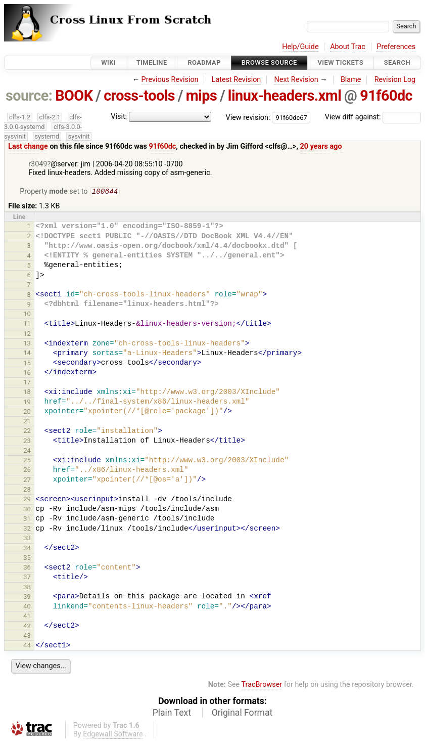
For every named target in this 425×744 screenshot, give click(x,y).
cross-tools (139, 95)
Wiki (108, 62)
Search (397, 62)
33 (27, 539)
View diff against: (373, 117)
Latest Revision (236, 79)
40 (27, 607)
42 (27, 627)
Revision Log (395, 79)
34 (27, 549)
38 (27, 588)
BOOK (73, 95)
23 (27, 442)
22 (27, 431)
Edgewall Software (113, 735)
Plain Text (172, 714)
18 (27, 393)
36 (27, 568)
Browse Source (269, 62)
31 (27, 519)
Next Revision (296, 79)
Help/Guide (300, 46)
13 (27, 344)
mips (201, 95)
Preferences (395, 46)
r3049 (37, 164)
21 (27, 422)
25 (27, 461)
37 (27, 578)
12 (27, 334)
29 (27, 500)
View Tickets (340, 62)
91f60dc (386, 95)
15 (27, 364)
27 (27, 481)
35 (27, 558)
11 (27, 324)
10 (27, 315)
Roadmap (204, 62)
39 (27, 597)
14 (27, 354)
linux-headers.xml (284, 95)
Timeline (151, 62)
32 (27, 529)
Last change (28, 146)
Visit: (119, 116)
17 (27, 383)
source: (29, 95)
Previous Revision (170, 79)
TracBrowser (262, 685)
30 (27, 510)
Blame (351, 79)
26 (27, 470)
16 (27, 373)
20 (27, 412)
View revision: (248, 117)
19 (27, 403)
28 (27, 490)
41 (27, 617)
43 (27, 636)
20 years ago (321, 146)
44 (27, 646)
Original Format (242, 714)
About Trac (347, 46)
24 (27, 451)
